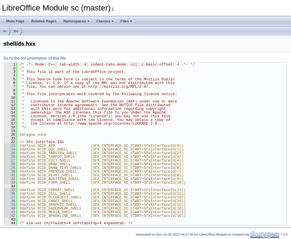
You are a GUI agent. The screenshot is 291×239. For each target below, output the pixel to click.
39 (9, 204)
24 (9, 149)
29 (9, 167)
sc (5, 31)
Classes (105, 21)
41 (9, 212)
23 (9, 145)
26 (9, 156)
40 (9, 208)
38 (9, 201)
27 (9, 160)
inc (16, 31)
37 (9, 197)
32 (9, 178)
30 (9, 171)
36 (9, 193)
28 (9, 164)
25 (9, 153)
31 (9, 175)
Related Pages (44, 21)
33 (9, 182)
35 (9, 189)
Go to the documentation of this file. (35, 58)
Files (126, 21)
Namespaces (76, 21)
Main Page (15, 21)
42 (9, 215)
